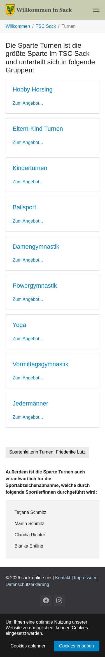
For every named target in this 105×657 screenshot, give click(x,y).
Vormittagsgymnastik (40, 364)
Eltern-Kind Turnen (38, 128)
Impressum (85, 577)
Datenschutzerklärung (27, 584)
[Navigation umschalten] (96, 10)
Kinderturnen (30, 167)
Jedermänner (30, 403)
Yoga (19, 324)
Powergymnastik (35, 285)
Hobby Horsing (33, 89)
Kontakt (62, 577)
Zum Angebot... (28, 103)
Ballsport (24, 207)
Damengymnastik (36, 246)
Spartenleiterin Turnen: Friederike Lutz (47, 452)
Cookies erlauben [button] (76, 646)
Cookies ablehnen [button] (28, 646)
